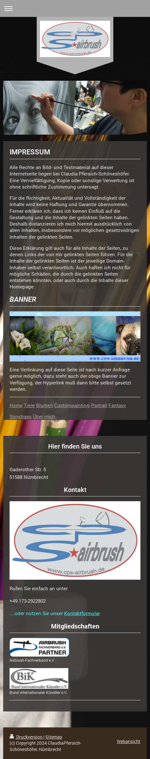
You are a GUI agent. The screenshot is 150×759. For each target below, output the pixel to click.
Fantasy (117, 405)
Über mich (44, 416)
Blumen (44, 405)
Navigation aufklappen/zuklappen (75, 8)
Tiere (29, 405)
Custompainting (72, 405)
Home (16, 405)
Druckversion (26, 737)
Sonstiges (21, 416)
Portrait (99, 405)
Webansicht (128, 741)
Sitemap (53, 737)
